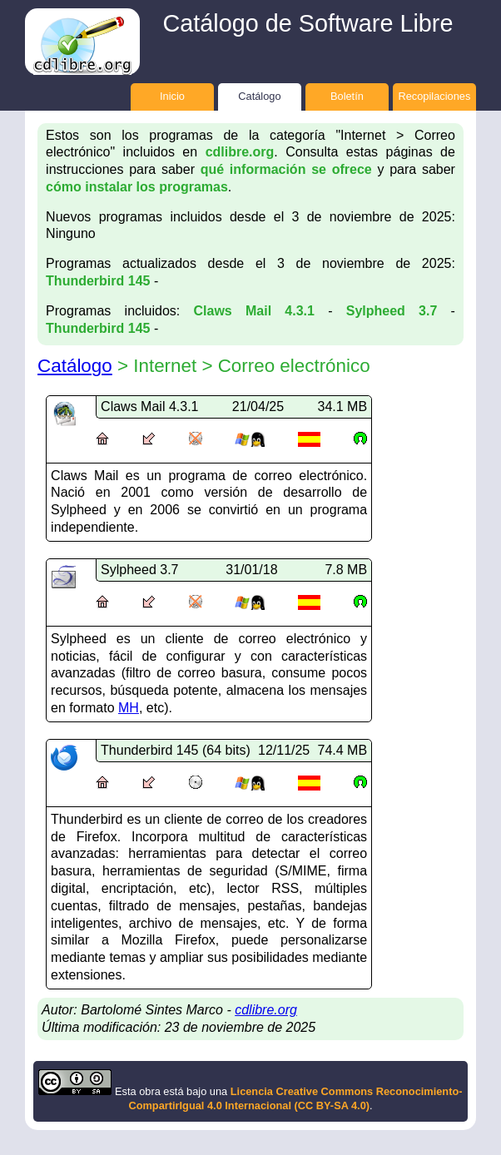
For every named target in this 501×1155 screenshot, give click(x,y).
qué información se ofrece (286, 169)
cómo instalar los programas (137, 187)
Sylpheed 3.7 (392, 311)
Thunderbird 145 (98, 281)
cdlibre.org (240, 152)
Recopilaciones (435, 96)
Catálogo (259, 96)
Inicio (172, 96)
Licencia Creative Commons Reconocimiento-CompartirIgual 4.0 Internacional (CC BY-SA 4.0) (295, 1098)
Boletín (347, 96)
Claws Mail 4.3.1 (254, 311)
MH (128, 708)
